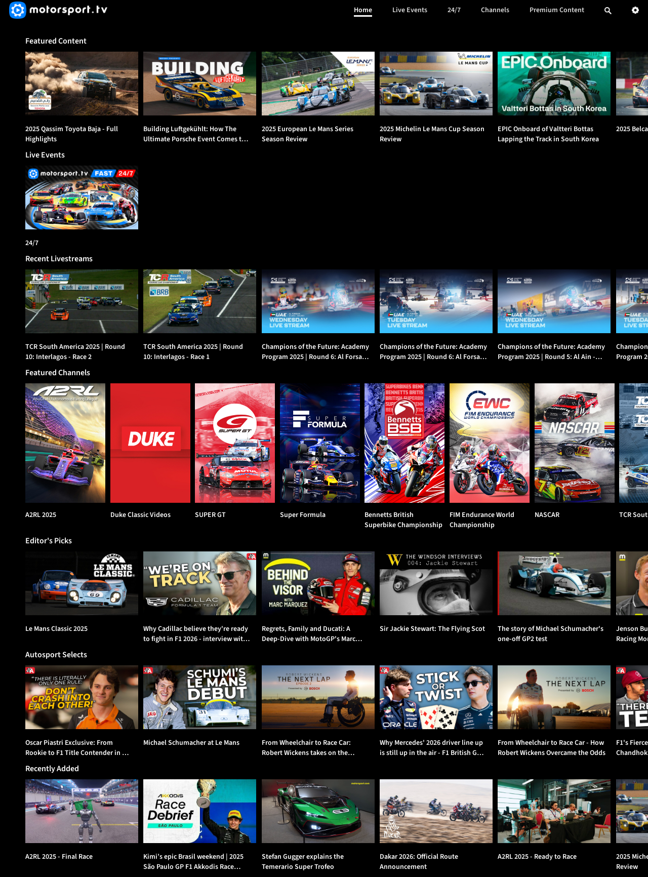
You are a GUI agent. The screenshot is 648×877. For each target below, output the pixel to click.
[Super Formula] (320, 443)
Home (363, 10)
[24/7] (81, 197)
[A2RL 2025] (65, 443)
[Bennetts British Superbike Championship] (404, 443)
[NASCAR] (575, 443)
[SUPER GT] (235, 443)
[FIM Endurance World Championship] (490, 443)
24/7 (454, 10)
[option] (81, 83)
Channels (495, 10)
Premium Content (557, 10)
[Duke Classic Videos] (150, 443)
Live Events (409, 10)
